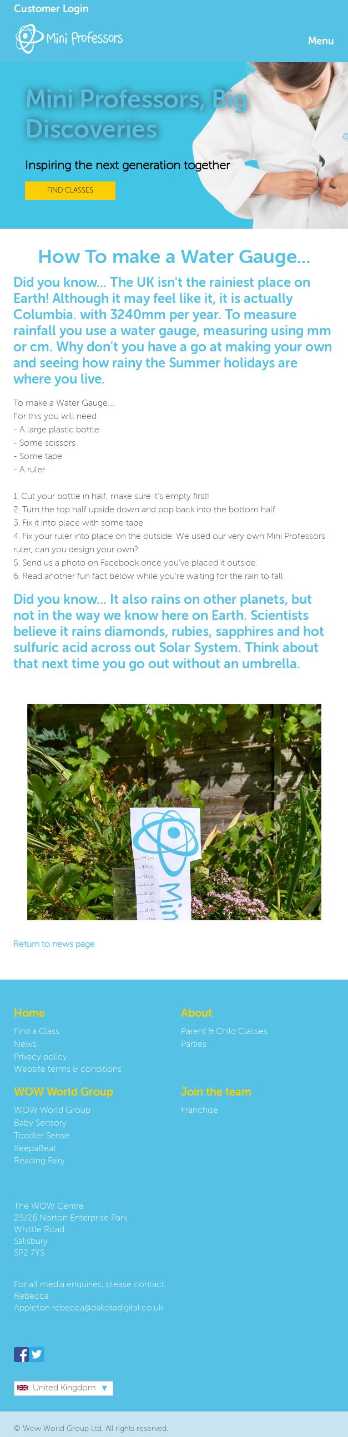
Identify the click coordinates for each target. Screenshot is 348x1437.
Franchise (199, 1110)
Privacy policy (40, 1057)
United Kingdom (56, 1388)
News (25, 1044)
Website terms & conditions (68, 1069)
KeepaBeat (35, 1148)
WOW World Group (52, 1110)
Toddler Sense (41, 1136)
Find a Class (36, 1031)
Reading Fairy (39, 1161)
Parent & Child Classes (224, 1031)
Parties (193, 1044)
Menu (321, 42)
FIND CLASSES (70, 190)
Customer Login (51, 9)
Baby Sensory (40, 1123)
